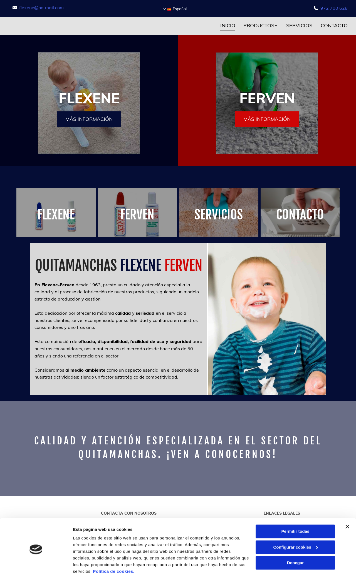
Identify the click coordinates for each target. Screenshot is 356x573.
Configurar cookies (295, 522)
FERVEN (137, 214)
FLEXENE (56, 214)
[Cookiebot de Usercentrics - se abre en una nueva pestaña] (36, 562)
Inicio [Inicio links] (227, 25)
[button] (89, 119)
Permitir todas (295, 506)
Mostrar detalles (89, 562)
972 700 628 (334, 8)
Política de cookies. (113, 546)
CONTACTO (300, 214)
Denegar (295, 538)
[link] (256, 26)
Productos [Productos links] (258, 25)
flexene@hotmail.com (41, 7)
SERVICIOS (218, 214)
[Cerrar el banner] (347, 502)
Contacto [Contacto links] (334, 25)
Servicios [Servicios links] (299, 25)
